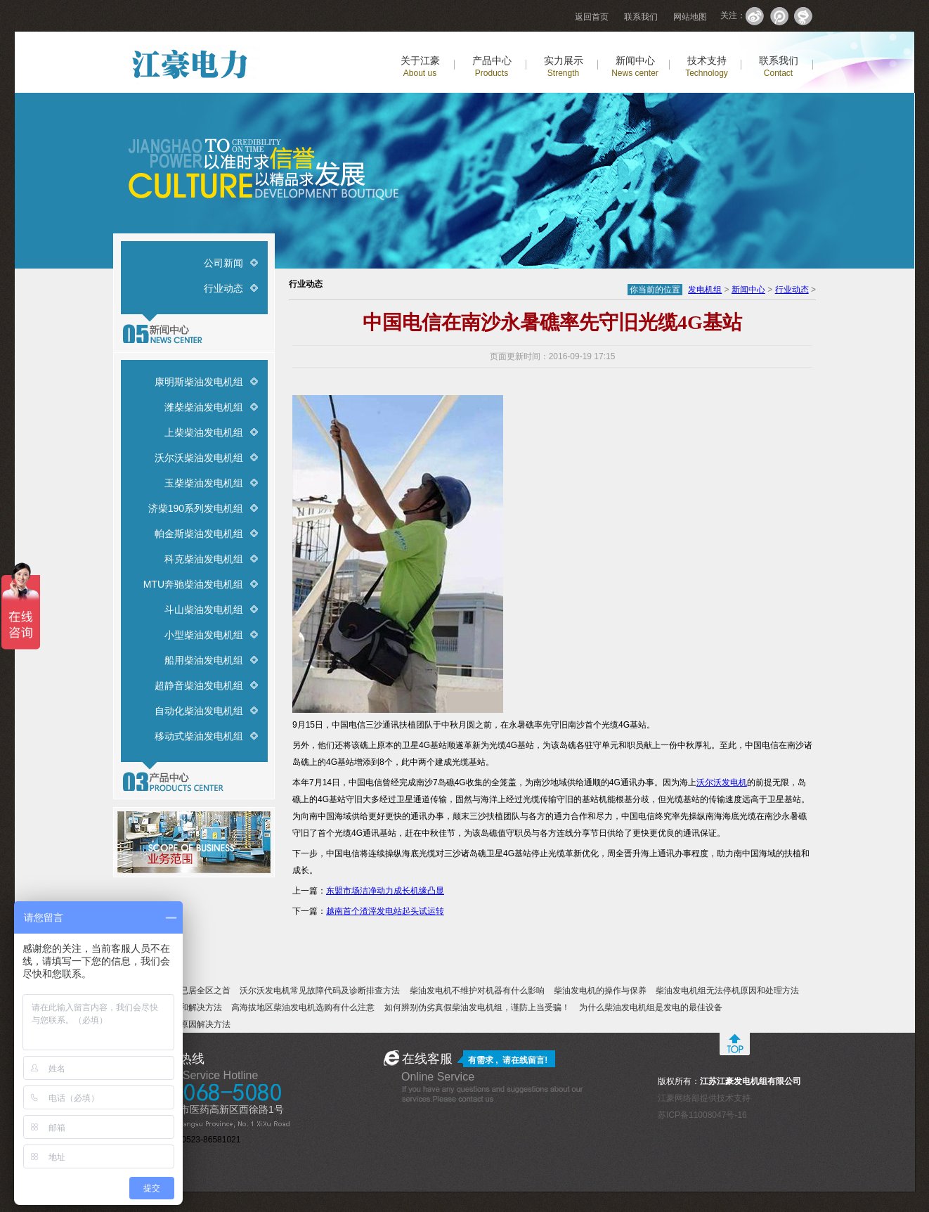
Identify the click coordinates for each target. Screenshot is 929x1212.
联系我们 (641, 17)
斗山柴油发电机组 (203, 609)
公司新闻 (223, 263)
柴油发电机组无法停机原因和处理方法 (727, 990)
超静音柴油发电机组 (199, 685)
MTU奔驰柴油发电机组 (193, 584)
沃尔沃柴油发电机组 (199, 457)
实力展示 (563, 66)
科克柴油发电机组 (203, 559)
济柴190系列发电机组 (195, 508)
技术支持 (706, 66)
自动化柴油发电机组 (199, 710)
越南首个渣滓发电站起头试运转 (385, 911)
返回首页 (592, 17)
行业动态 (223, 288)
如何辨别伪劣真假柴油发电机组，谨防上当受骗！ (477, 1007)
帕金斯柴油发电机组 (199, 533)
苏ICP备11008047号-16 (702, 1115)
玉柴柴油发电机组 (203, 483)
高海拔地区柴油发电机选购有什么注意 (303, 1007)
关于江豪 (420, 66)
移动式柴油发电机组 (199, 736)
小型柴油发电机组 (203, 634)
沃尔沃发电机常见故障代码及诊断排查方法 (320, 990)
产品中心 (492, 66)
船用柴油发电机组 (203, 660)
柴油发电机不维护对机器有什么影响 (477, 990)
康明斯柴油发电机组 (199, 381)
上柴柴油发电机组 (203, 432)
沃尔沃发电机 (721, 782)
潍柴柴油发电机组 (203, 407)
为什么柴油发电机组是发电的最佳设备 (650, 1007)
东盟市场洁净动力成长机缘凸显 (385, 891)
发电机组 (705, 290)
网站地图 (690, 17)
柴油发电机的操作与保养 (600, 990)
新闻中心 (634, 66)
